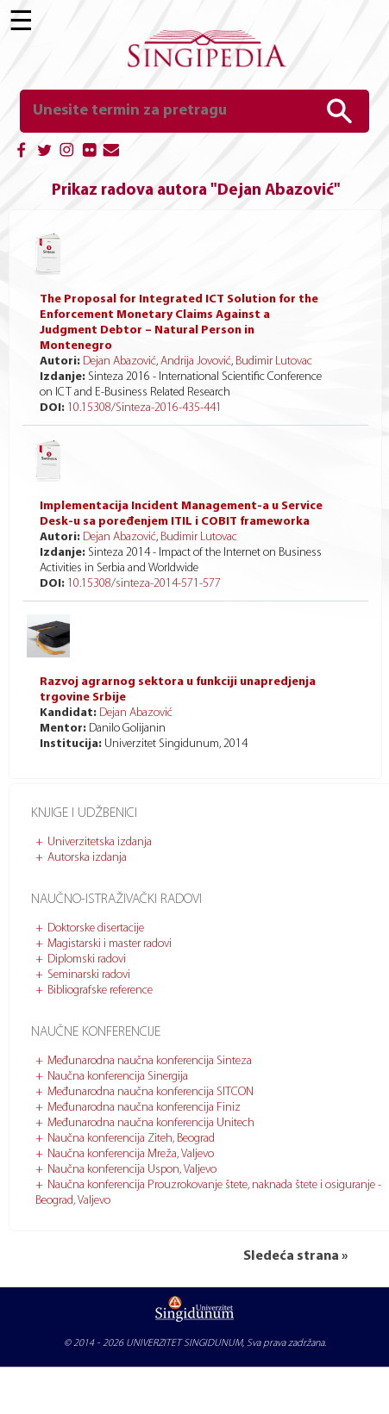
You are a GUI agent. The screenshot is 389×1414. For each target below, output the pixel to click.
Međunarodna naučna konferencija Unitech (150, 1123)
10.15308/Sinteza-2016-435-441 (144, 408)
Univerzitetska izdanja (99, 842)
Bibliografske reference (100, 990)
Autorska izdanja (87, 857)
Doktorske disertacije (95, 928)
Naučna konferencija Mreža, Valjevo (130, 1154)
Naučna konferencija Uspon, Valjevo (131, 1169)
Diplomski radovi (86, 959)
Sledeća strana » (295, 1256)
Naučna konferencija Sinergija (117, 1076)
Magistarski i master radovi (109, 943)
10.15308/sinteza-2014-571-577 (144, 583)
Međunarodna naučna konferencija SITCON (150, 1092)
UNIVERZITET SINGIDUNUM (184, 1343)
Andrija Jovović (195, 361)
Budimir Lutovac (273, 361)
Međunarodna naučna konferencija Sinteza (149, 1061)
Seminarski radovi (88, 975)
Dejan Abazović (119, 361)
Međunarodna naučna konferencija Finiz (144, 1107)
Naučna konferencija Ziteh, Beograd (131, 1138)
